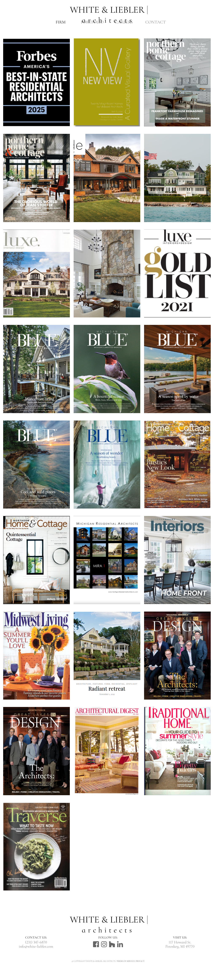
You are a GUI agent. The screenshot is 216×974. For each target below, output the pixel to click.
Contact (155, 22)
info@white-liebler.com (36, 946)
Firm (61, 22)
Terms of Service (125, 961)
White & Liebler (108, 10)
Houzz (112, 944)
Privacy (140, 961)
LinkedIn (120, 944)
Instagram (104, 944)
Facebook (96, 944)
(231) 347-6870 (36, 942)
